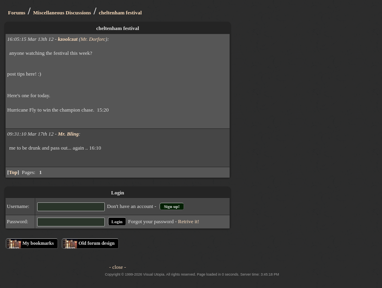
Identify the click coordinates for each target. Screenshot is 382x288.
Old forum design (96, 243)
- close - (117, 267)
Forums (16, 13)
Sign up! (172, 206)
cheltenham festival (120, 13)
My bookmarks (38, 243)
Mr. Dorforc (92, 39)
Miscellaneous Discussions (62, 13)
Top (13, 172)
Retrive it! (188, 221)
